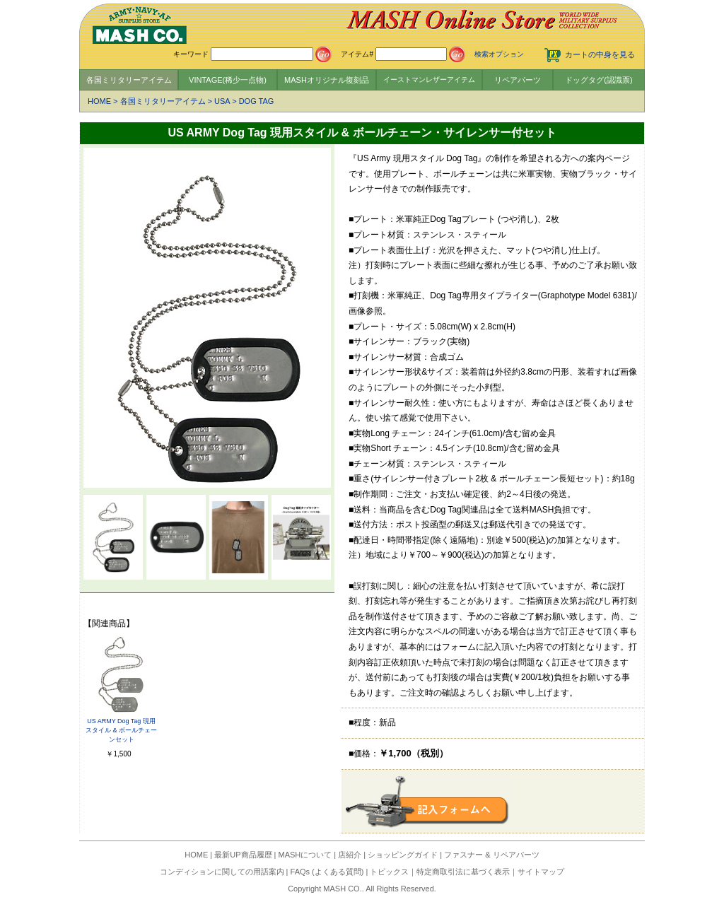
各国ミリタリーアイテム (129, 80)
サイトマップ (541, 871)
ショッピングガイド (403, 854)
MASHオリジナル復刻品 (326, 80)
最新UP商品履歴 (243, 854)
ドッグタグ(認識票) (598, 80)
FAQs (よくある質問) (327, 871)
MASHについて (305, 854)
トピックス (389, 871)
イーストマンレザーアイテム (429, 79)
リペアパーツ (517, 80)
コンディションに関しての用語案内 (222, 871)
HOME (99, 101)
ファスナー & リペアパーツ (491, 854)
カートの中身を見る (600, 54)
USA (222, 101)
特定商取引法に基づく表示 (463, 871)
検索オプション (499, 54)
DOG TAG (256, 101)
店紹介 (349, 854)
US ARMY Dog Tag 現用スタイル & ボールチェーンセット (121, 730)
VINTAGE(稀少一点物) (228, 80)
